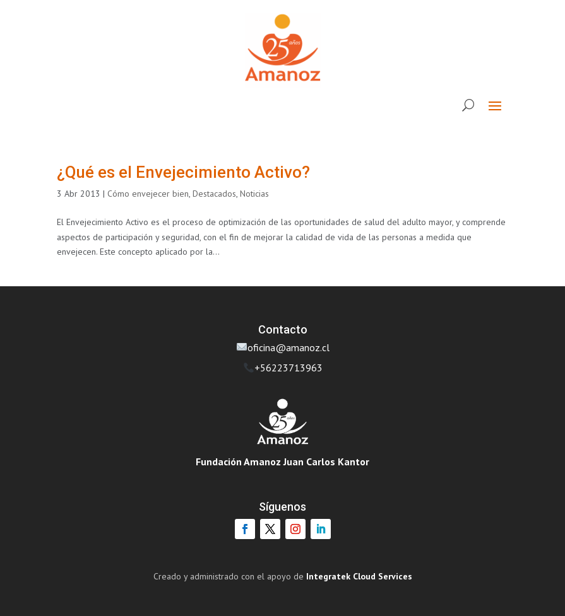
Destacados (214, 193)
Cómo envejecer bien (148, 193)
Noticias (254, 193)
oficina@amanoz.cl (283, 347)
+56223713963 (288, 367)
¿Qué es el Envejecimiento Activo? (183, 172)
